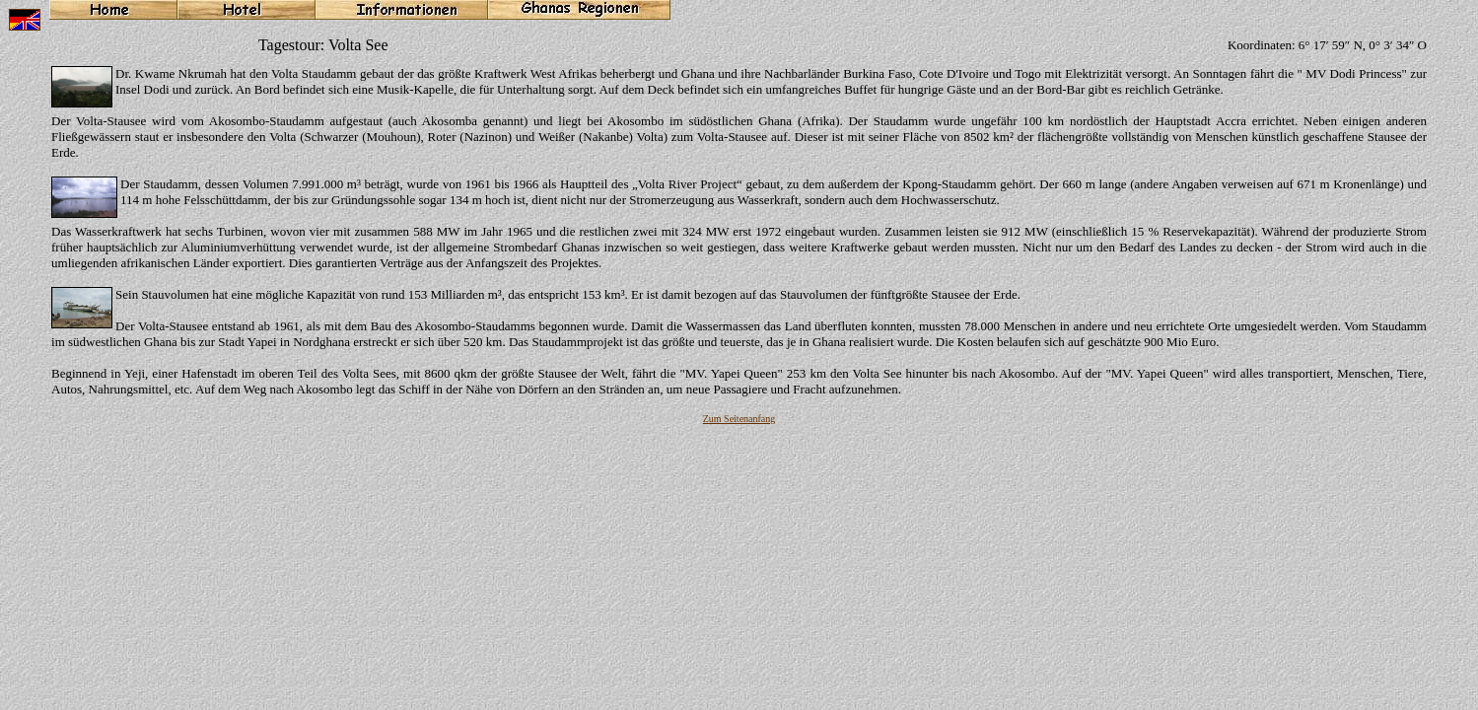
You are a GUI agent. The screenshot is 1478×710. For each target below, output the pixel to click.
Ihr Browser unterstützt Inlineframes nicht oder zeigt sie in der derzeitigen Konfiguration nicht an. (739, 341)
